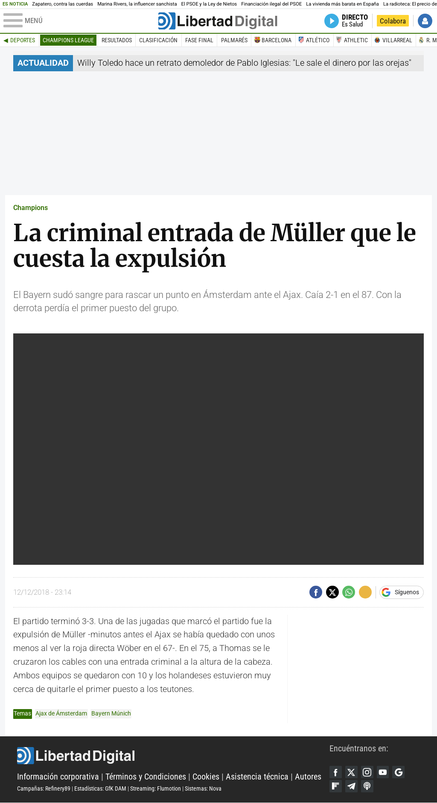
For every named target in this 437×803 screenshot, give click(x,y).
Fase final (199, 40)
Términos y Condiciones (145, 777)
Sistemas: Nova (203, 788)
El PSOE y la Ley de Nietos (209, 4)
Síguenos (407, 592)
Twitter (352, 772)
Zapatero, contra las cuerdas (62, 4)
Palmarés (234, 40)
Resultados (117, 40)
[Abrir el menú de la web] (80, 21)
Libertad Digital (173, 756)
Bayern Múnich (111, 713)
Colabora (393, 21)
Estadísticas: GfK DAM (100, 788)
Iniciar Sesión (425, 21)
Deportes (22, 40)
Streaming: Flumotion (155, 788)
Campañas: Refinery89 (43, 788)
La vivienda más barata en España (342, 4)
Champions (30, 208)
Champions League (68, 40)
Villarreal (397, 40)
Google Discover (400, 772)
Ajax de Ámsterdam (61, 713)
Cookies (205, 777)
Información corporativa (58, 777)
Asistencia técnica (257, 777)
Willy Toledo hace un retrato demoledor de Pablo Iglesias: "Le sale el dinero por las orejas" (244, 63)
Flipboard (335, 786)
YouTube (384, 772)
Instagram (367, 772)
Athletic (356, 40)
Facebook (335, 772)
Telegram (352, 786)
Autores (308, 777)
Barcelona (276, 40)
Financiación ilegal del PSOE (271, 4)
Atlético (317, 40)
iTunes (367, 786)
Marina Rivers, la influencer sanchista (137, 4)
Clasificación (158, 40)
